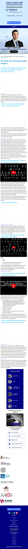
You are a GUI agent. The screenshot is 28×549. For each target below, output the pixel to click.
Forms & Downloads (16, 436)
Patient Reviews (14, 526)
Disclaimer (14, 537)
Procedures (21, 56)
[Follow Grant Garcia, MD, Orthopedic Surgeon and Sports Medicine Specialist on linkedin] (14, 513)
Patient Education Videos (15, 411)
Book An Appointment (14, 23)
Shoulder (15, 376)
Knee (17, 56)
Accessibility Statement (14, 532)
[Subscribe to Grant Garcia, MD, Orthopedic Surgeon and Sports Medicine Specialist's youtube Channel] (17, 513)
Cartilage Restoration (16, 387)
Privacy (14, 539)
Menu (14, 26)
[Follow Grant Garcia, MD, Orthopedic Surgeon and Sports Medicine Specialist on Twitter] (12, 513)
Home (2, 56)
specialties (15, 371)
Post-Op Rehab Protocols (17, 443)
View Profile (14, 51)
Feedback (14, 543)
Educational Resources (9, 56)
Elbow (15, 406)
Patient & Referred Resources (15, 428)
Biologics (15, 400)
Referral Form (15, 440)
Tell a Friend (14, 540)
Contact (14, 545)
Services (14, 515)
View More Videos (15, 424)
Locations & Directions (17, 447)
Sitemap (14, 542)
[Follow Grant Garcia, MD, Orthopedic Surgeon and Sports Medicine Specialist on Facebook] (9, 513)
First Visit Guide (15, 432)
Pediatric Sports (15, 394)
